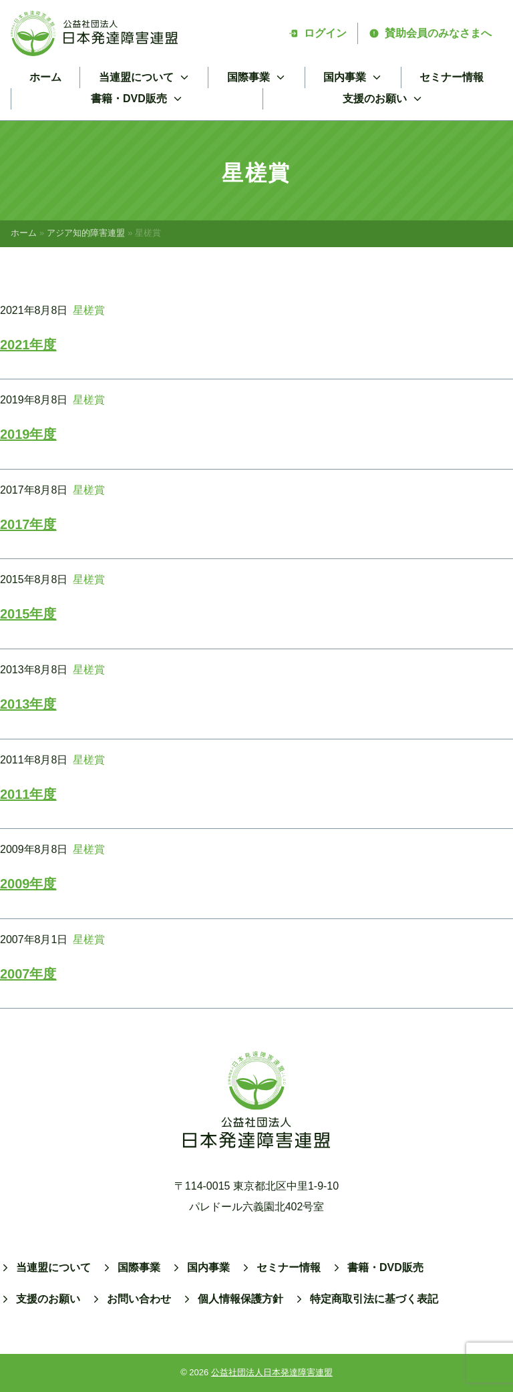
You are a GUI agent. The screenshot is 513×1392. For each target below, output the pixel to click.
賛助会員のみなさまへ (430, 33)
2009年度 (28, 883)
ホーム (45, 77)
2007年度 (28, 974)
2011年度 (28, 794)
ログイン (317, 33)
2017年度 (28, 524)
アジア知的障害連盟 (86, 233)
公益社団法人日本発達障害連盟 (272, 1372)
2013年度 (28, 704)
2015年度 (28, 613)
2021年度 (28, 344)
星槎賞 (89, 310)
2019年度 (28, 434)
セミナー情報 (451, 77)
